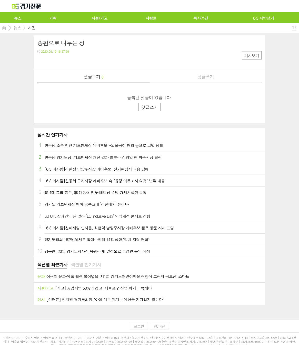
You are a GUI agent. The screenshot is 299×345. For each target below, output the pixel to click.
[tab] (52, 265)
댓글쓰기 (205, 77)
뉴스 (17, 28)
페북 (41, 61)
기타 (71, 61)
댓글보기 (93, 77)
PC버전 (159, 326)
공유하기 (294, 28)
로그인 (139, 326)
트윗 (51, 61)
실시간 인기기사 (52, 135)
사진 (32, 28)
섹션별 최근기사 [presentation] (52, 265)
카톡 (61, 61)
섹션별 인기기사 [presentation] (86, 265)
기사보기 (251, 56)
